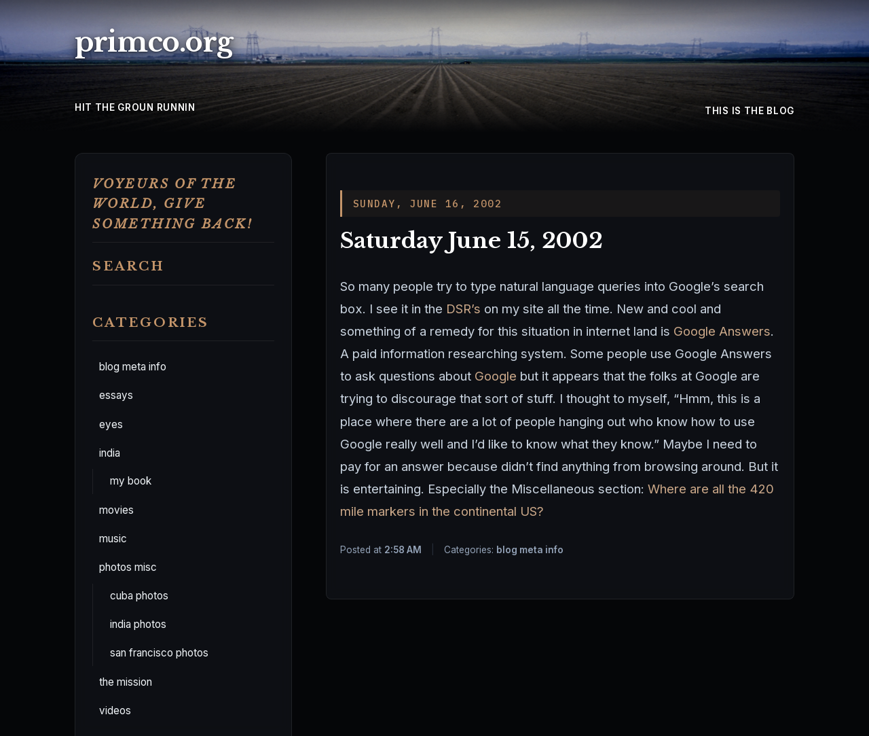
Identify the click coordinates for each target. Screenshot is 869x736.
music (113, 538)
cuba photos (139, 595)
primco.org (154, 42)
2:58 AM (403, 549)
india (109, 452)
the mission (125, 682)
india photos (138, 624)
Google (496, 375)
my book (130, 480)
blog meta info (132, 366)
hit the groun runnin (135, 107)
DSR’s (465, 308)
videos (115, 710)
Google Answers (722, 330)
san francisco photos (159, 652)
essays (116, 395)
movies (116, 510)
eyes (111, 424)
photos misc (128, 567)
